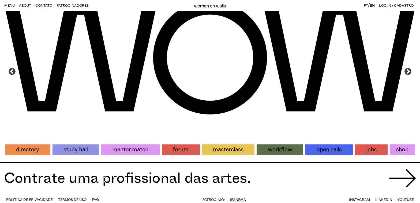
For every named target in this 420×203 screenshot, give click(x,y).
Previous (12, 72)
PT (366, 5)
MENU (9, 5)
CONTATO (43, 5)
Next (408, 72)
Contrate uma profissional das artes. (127, 178)
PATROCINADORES (73, 5)
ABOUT (25, 5)
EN (372, 5)
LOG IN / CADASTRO (396, 5)
